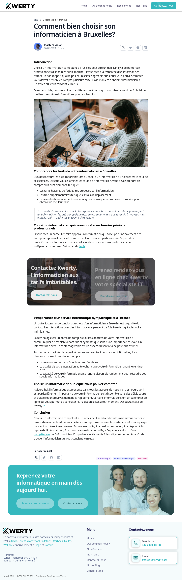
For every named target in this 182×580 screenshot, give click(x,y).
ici (44, 406)
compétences (42, 434)
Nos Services (124, 5)
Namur (49, 545)
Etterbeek (57, 541)
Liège (38, 545)
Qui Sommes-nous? (102, 5)
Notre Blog (93, 565)
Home (84, 5)
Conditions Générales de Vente (51, 576)
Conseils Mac (95, 570)
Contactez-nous (163, 5)
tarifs (82, 246)
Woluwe (8, 545)
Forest (22, 541)
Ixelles (67, 541)
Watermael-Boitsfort (38, 541)
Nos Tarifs (141, 5)
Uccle (14, 541)
